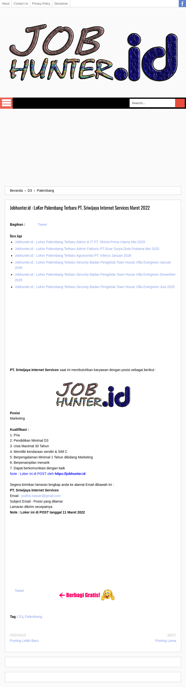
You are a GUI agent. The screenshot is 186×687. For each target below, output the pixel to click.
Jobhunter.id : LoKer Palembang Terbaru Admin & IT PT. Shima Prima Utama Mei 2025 (80, 242)
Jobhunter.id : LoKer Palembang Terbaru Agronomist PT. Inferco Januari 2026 (73, 255)
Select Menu (6, 103)
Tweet (42, 224)
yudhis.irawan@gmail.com (41, 496)
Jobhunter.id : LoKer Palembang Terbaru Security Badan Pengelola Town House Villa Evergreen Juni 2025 (95, 287)
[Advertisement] (93, 148)
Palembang (33, 617)
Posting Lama (165, 641)
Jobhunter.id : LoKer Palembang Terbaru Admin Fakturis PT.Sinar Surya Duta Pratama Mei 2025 (87, 249)
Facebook (182, 3)
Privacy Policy (41, 3)
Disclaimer (61, 3)
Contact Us (21, 3)
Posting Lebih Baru (24, 641)
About (5, 3)
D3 (21, 617)
